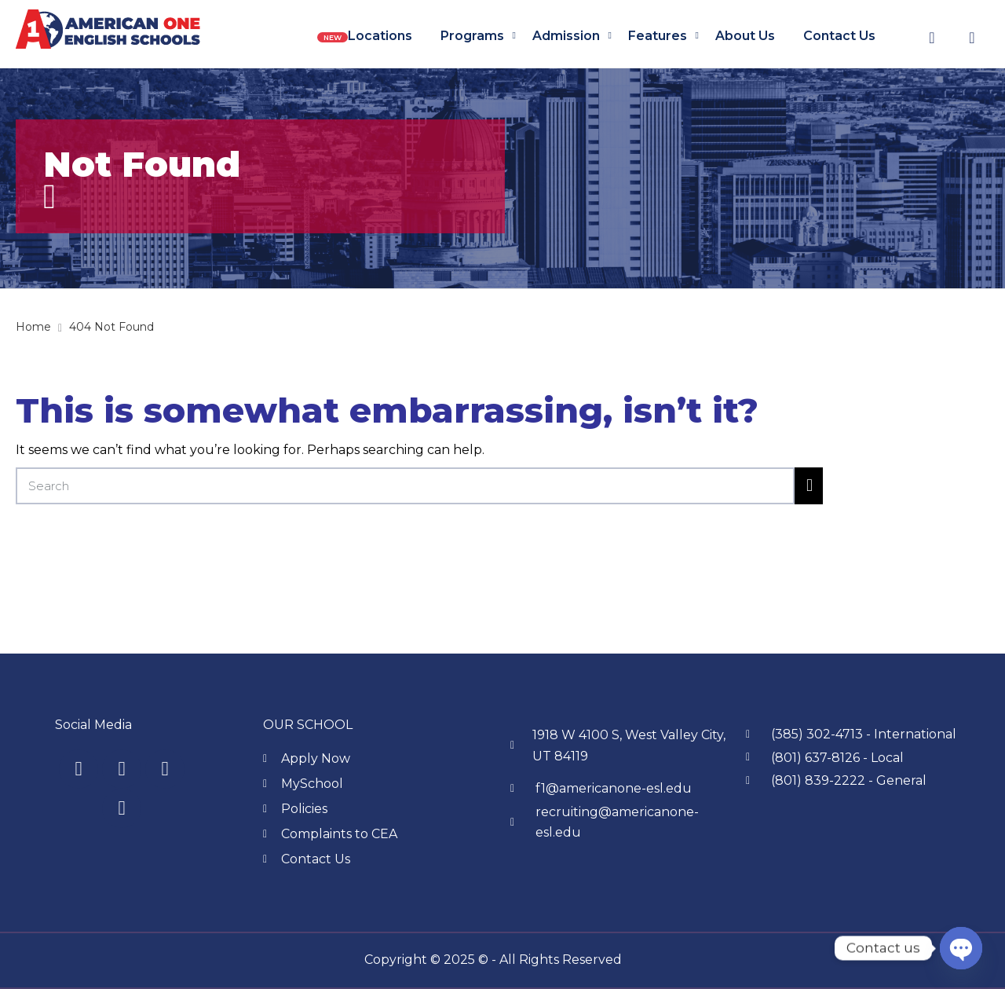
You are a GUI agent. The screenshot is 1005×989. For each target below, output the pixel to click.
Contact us (839, 35)
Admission (566, 35)
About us (745, 35)
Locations (380, 35)
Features (657, 35)
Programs (472, 35)
